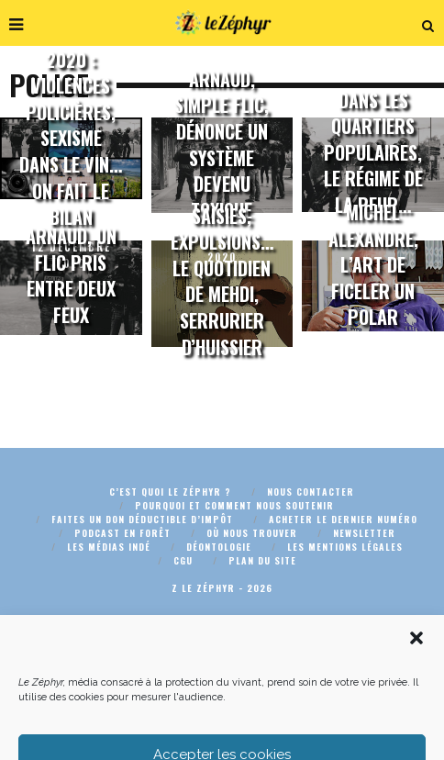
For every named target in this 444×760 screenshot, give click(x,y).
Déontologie (218, 546)
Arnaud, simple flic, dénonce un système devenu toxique (221, 144)
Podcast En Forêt (122, 533)
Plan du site (262, 560)
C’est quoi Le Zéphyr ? (170, 491)
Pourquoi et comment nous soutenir (234, 505)
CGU (183, 560)
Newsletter (364, 533)
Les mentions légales (345, 546)
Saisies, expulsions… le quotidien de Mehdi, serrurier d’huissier (222, 281)
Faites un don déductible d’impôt (142, 519)
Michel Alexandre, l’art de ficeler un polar (373, 265)
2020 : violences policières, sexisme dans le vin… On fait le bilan (70, 137)
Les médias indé (108, 546)
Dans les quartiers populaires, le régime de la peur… (373, 152)
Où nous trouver (251, 533)
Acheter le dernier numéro (343, 519)
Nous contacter (310, 491)
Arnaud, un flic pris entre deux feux (71, 275)
